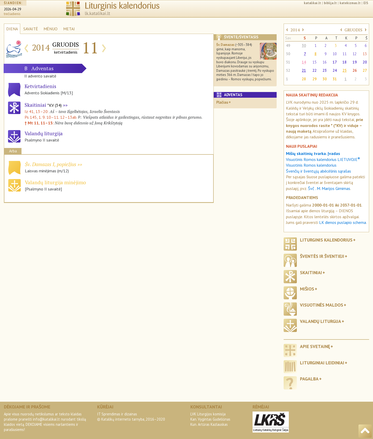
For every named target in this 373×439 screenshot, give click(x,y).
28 (304, 78)
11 (344, 53)
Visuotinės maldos (321, 305)
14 (304, 62)
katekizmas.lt (350, 3)
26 (355, 70)
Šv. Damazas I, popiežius (50, 164)
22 (314, 70)
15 (314, 62)
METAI (69, 28)
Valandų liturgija (320, 321)
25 (344, 70)
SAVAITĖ (30, 28)
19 (355, 62)
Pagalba (309, 379)
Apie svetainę (315, 346)
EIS (365, 3)
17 (335, 62)
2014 (295, 30)
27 (365, 70)
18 (344, 62)
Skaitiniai (43, 105)
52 (288, 70)
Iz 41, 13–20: (37, 111)
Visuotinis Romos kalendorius (311, 165)
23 (324, 70)
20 (365, 62)
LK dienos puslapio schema (342, 222)
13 (365, 53)
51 (288, 62)
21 (304, 70)
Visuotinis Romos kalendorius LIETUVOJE (323, 159)
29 (314, 78)
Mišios (307, 289)
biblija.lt (330, 3)
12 (355, 53)
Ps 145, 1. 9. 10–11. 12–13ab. (51, 117)
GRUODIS (353, 30)
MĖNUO (51, 28)
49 (288, 45)
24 (335, 70)
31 (335, 78)
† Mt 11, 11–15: (40, 122)
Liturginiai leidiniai (322, 363)
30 (304, 45)
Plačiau (222, 102)
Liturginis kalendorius (326, 240)
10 (335, 53)
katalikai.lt (312, 3)
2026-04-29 (12, 9)
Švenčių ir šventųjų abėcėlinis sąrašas (318, 171)
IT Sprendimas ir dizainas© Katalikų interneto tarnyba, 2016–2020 (131, 417)
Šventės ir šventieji (322, 256)
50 (288, 53)
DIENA (12, 28)
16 (324, 62)
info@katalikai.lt (46, 419)
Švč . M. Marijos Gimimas (329, 188)
